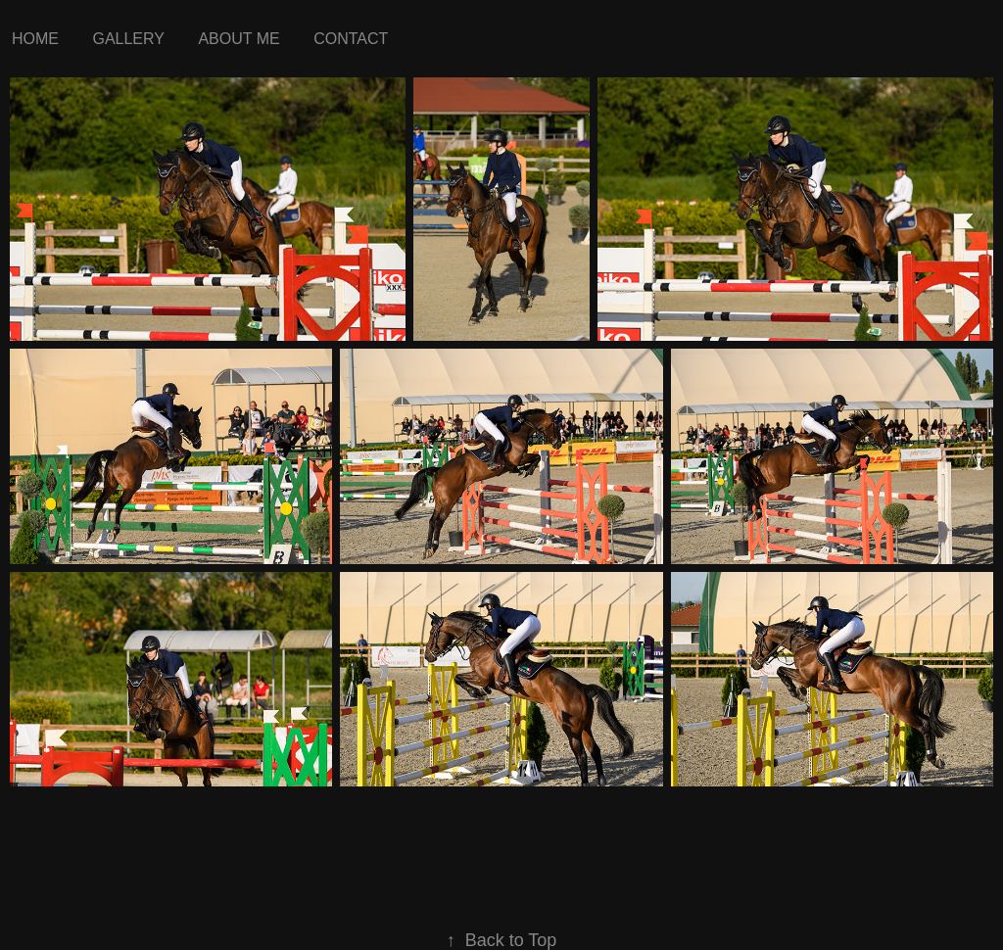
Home (35, 38)
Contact (350, 38)
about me (238, 38)
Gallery (128, 38)
